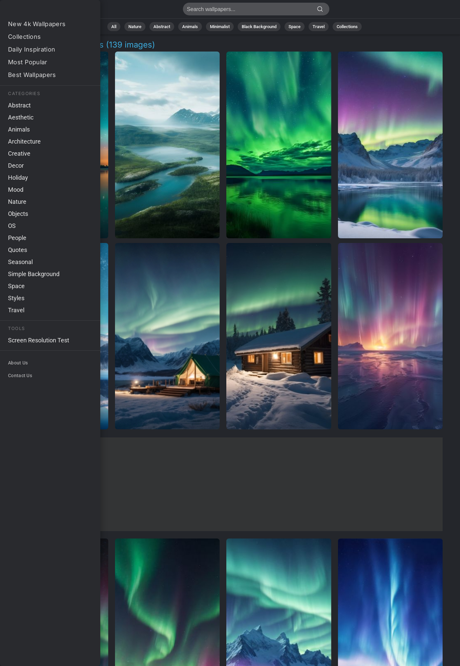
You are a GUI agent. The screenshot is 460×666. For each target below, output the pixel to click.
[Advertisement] (223, 484)
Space (295, 26)
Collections (347, 26)
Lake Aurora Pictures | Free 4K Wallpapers (40, 10)
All (113, 26)
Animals (190, 26)
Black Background (259, 26)
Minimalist (220, 26)
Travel (319, 26)
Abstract (161, 26)
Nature (134, 26)
